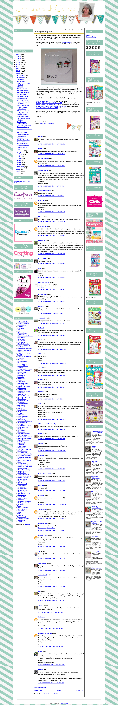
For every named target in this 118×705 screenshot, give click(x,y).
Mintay (20, 424)
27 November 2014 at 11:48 (51, 186)
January (20, 168)
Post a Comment (40, 687)
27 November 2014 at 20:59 (52, 363)
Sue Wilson (22, 496)
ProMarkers (50, 123)
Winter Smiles (96, 568)
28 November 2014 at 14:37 (51, 546)
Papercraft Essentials (21, 443)
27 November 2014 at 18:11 (51, 323)
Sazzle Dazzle (43, 170)
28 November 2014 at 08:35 (52, 518)
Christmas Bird (22, 96)
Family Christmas (24, 386)
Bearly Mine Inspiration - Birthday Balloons (24, 123)
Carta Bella (21, 339)
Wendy (40, 443)
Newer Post (38, 690)
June (19, 158)
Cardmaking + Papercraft (22, 333)
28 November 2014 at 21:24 (51, 586)
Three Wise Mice (23, 92)
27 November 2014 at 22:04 (52, 419)
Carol (40, 148)
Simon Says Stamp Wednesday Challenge (51, 106)
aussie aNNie (43, 523)
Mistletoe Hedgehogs (95, 477)
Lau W (40, 136)
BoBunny (21, 328)
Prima (20, 458)
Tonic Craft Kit (23, 507)
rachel (40, 367)
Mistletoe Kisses (23, 134)
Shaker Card (22, 473)
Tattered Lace (22, 498)
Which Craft (22, 517)
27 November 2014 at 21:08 (51, 375)
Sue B (40, 403)
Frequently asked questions (24, 391)
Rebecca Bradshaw (45, 633)
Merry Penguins (22, 88)
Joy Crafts (21, 405)
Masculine (21, 419)
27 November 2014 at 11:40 (51, 166)
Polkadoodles (22, 452)
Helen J (41, 328)
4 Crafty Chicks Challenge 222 (47, 108)
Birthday (20, 326)
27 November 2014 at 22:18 (51, 429)
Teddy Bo (21, 499)
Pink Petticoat (22, 451)
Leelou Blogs (64, 703)
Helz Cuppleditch (24, 397)
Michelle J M (43, 226)
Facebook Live (23, 383)
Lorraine (41, 306)
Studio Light (22, 495)
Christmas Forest (23, 111)
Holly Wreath (21, 94)
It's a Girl (94, 491)
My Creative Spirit (24, 425)
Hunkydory (21, 402)
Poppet (41, 669)
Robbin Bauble (22, 114)
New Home (21, 432)
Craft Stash (22, 347)
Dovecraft (21, 378)
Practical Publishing (24, 457)
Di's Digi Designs (24, 370)
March (19, 164)
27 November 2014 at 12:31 (51, 196)
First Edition (22, 389)
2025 (18, 55)
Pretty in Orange (23, 127)
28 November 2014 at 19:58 (51, 570)
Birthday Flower (96, 551)
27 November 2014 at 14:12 (51, 289)
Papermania (22, 446)
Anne (40, 651)
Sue (39, 268)
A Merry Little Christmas (22, 108)
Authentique (22, 325)
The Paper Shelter (24, 503)
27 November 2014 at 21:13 (51, 387)
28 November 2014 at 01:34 (51, 481)
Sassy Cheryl (22, 468)
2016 (18, 70)
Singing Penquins (23, 140)
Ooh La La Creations (25, 438)
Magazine (21, 414)
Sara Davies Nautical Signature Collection (25, 465)
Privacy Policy (91, 37)
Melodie (41, 495)
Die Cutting (22, 372)
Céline (40, 353)
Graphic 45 (22, 394)
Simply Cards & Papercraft (23, 479)
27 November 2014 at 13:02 (51, 235)
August (20, 154)
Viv (39, 551)
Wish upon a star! (23, 116)
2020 (18, 62)
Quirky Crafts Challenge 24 (45, 104)
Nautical (20, 429)
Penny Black (22, 447)
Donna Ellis (42, 294)
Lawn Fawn (43, 123)
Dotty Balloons (22, 112)
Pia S (40, 340)
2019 (18, 64)
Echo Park (21, 381)
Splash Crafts (22, 490)
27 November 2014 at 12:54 (51, 222)
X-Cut (20, 521)
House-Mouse (23, 400)
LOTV (20, 408)
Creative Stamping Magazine (24, 357)
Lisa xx (40, 216)
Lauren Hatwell (43, 158)
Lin (39, 591)
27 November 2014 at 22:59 (52, 451)
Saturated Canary (24, 469)
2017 (18, 68)
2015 (18, 72)
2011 (18, 173)
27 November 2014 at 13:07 (51, 254)
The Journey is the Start (46, 528)
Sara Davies (22, 463)
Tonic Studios (22, 509)
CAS (19, 329)
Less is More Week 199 (44, 101)
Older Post (80, 690)
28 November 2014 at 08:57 (52, 530)
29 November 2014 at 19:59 (51, 600)
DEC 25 (20, 87)
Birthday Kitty (22, 98)
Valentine (21, 514)
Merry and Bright (23, 105)
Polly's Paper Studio (25, 454)
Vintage (20, 515)
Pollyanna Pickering (24, 455)
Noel (18, 149)
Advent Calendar (24, 323)
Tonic (19, 506)
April (19, 162)
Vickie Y (41, 605)
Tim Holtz (21, 504)
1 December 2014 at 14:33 (50, 628)
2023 (18, 56)
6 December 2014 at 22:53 (51, 683)
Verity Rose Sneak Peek (96, 507)
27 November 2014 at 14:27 (51, 301)
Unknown (41, 200)
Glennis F (41, 318)
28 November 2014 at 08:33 (52, 504)
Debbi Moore (22, 361)
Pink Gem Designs (24, 449)
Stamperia (21, 491)
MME (20, 413)
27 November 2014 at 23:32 (51, 469)
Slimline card (22, 484)
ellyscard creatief (44, 190)
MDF (19, 411)
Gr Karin (41, 287)
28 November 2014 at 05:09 (52, 490)
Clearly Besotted (23, 344)
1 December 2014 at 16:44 (50, 646)
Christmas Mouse (94, 462)
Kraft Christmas (22, 143)
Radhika (41, 485)
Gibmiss (41, 391)
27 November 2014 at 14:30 (51, 313)
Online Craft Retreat (25, 436)
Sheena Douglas (23, 474)
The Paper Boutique (24, 501)
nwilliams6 (42, 240)
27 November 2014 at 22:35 (51, 439)
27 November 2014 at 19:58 (51, 335)
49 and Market (23, 322)
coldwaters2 (42, 575)
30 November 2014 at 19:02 (52, 612)
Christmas (21, 340)
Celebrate (20, 79)
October (20, 151)
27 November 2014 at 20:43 (52, 349)
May (19, 160)
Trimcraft (21, 510)
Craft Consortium (24, 345)
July (19, 156)
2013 (18, 170)
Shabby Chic (22, 471)
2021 (18, 60)
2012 (18, 172)
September (21, 153)
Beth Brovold (42, 535)
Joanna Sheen (23, 403)
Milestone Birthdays (25, 421)
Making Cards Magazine (23, 417)
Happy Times (21, 136)
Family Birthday (23, 384)
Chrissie (41, 455)
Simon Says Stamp (24, 476)
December (21, 75)
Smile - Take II (22, 142)
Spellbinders (22, 485)
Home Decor (22, 399)
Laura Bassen (66, 42)
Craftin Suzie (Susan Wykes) (48, 423)
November (21, 77)
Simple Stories (23, 477)
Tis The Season (22, 90)
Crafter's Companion (25, 348)
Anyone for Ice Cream (96, 522)
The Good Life (22, 132)
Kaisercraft (21, 407)
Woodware (21, 520)
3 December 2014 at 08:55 (51, 665)
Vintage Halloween (95, 447)
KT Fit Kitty (42, 258)
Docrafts (21, 377)
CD (19, 331)
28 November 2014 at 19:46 (51, 558)
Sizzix (20, 482)
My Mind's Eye (23, 427)
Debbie (40, 379)
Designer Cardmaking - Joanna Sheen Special (23, 365)
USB (19, 512)
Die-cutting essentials (21, 374)
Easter (20, 380)
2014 (18, 74)
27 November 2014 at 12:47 (51, 212)
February (20, 166)
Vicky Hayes (42, 509)
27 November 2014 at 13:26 (51, 278)
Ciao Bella (21, 342)
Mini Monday (22, 422)
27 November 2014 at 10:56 (51, 144)
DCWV (20, 359)
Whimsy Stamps (23, 518)
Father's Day (22, 388)
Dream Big (94, 536)
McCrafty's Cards (44, 473)
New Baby (21, 430)
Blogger (27, 524)
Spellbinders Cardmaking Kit (23, 487)
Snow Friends (22, 81)
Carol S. (41, 433)
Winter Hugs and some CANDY (23, 146)
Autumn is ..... (21, 138)
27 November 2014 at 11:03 (51, 154)
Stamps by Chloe (24, 493)
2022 (18, 58)
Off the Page (22, 435)
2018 (18, 66)
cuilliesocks (42, 563)
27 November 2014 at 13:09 (51, 264)
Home (59, 690)
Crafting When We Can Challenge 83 (49, 103)
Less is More (22, 410)
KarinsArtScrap (43, 282)
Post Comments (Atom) (52, 694)
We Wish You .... (22, 100)
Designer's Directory (25, 369)
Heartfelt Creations (24, 396)
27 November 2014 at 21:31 (51, 399)
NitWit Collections (24, 433)
